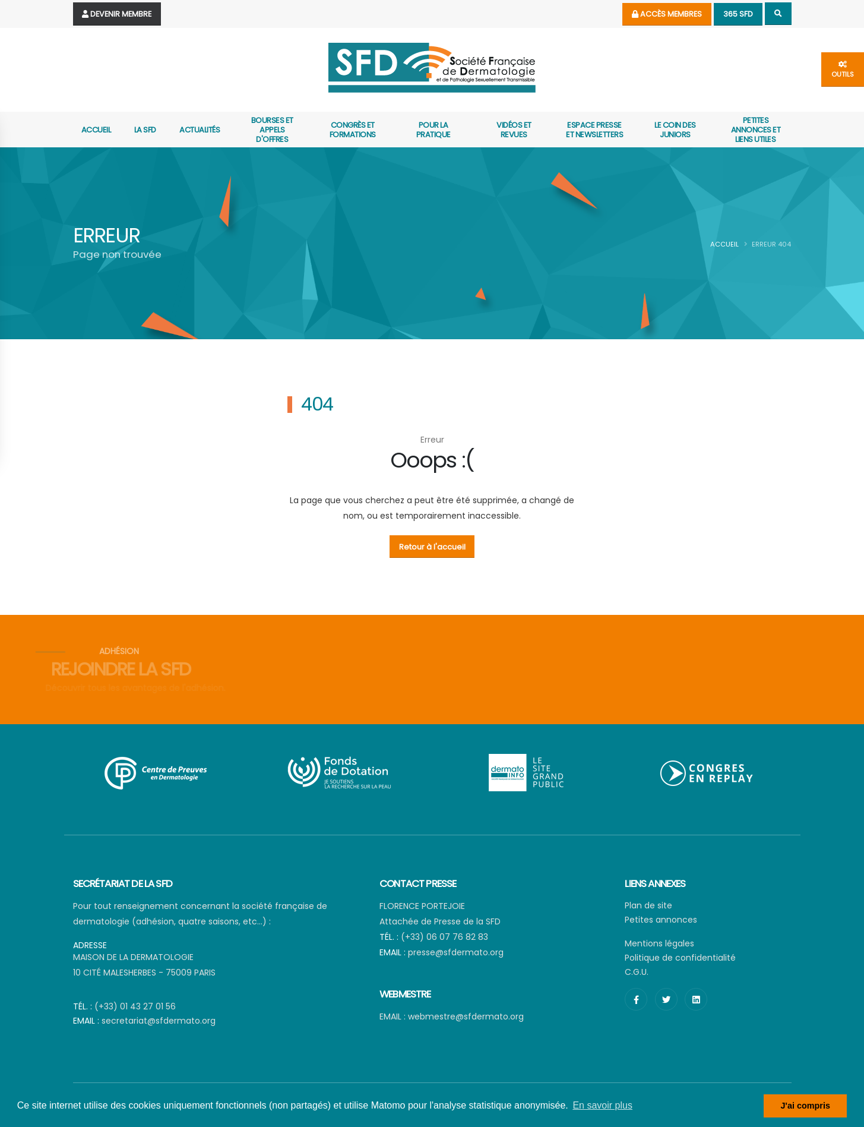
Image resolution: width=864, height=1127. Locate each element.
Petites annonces (661, 920)
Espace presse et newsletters (594, 129)
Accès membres (667, 14)
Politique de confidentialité (680, 958)
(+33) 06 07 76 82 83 (444, 937)
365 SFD (738, 14)
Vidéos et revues (513, 129)
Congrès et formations (353, 129)
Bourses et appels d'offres (272, 130)
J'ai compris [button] (805, 1105)
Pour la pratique (433, 129)
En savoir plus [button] (602, 1105)
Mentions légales (659, 943)
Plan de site (648, 905)
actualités (199, 129)
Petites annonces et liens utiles (756, 130)
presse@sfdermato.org (456, 952)
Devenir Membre (116, 14)
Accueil (96, 129)
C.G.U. (636, 972)
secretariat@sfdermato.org (159, 1021)
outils (842, 70)
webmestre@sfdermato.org (466, 1016)
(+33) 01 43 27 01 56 (135, 1006)
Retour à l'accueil (432, 547)
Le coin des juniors (675, 129)
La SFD (145, 129)
